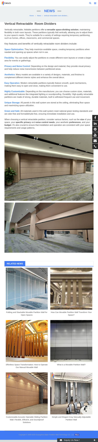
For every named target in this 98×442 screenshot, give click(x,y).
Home (31, 18)
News (49, 13)
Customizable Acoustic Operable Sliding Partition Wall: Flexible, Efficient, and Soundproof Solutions (26, 422)
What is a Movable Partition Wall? (71, 367)
